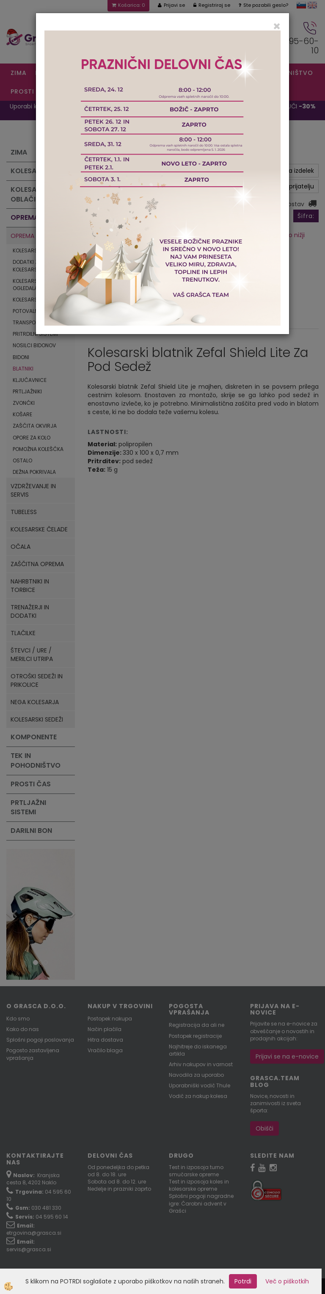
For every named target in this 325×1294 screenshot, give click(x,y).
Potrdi (242, 1281)
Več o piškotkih (287, 1281)
